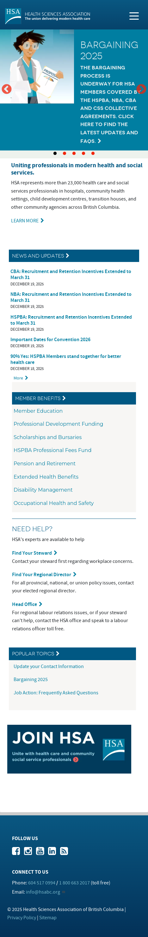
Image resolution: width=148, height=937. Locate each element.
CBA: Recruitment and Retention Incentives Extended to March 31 (70, 274)
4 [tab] (83, 153)
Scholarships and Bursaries (48, 437)
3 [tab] (74, 153)
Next (141, 89)
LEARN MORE (25, 221)
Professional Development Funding (58, 424)
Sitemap (48, 918)
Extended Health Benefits (46, 477)
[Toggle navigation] (134, 15)
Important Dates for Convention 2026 (50, 339)
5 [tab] (93, 153)
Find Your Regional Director (41, 574)
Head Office (24, 604)
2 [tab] (64, 153)
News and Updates (38, 256)
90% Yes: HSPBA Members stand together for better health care (65, 359)
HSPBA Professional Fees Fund (52, 450)
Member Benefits (37, 398)
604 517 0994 (41, 883)
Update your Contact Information (49, 666)
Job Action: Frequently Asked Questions (56, 693)
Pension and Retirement (45, 464)
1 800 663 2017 (74, 883)
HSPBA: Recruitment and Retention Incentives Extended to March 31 (71, 320)
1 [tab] (55, 153)
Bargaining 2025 (31, 679)
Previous (6, 89)
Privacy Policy (21, 918)
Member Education (38, 411)
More (18, 378)
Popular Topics (33, 654)
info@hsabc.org (43, 892)
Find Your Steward (32, 553)
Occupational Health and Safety (54, 503)
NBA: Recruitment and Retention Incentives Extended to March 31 (71, 297)
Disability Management (43, 490)
